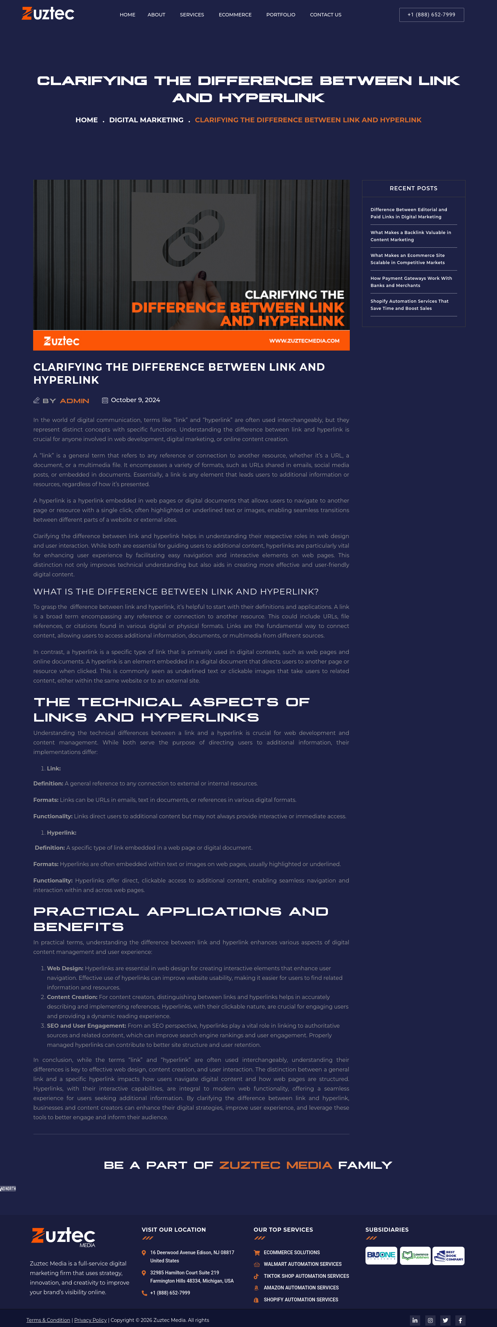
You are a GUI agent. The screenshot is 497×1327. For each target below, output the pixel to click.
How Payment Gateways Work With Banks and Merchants (411, 282)
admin (74, 400)
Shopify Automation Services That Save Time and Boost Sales (410, 305)
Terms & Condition (48, 1320)
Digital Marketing (146, 120)
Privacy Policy (90, 1320)
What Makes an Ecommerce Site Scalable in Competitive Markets (408, 259)
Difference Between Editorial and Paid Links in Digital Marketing (409, 213)
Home (86, 120)
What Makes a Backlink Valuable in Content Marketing (411, 236)
